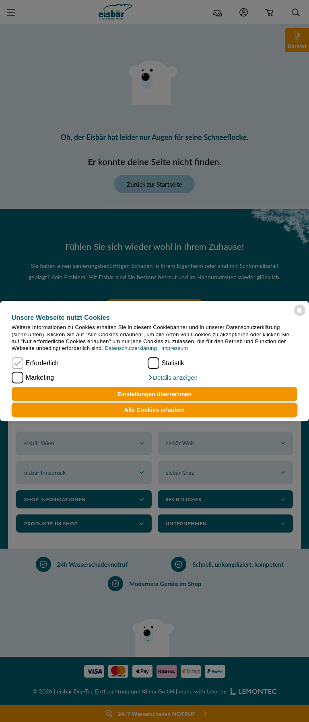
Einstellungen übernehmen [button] (154, 394)
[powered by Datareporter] (299, 310)
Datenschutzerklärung (131, 349)
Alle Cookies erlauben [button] (154, 410)
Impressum (174, 349)
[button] (173, 377)
